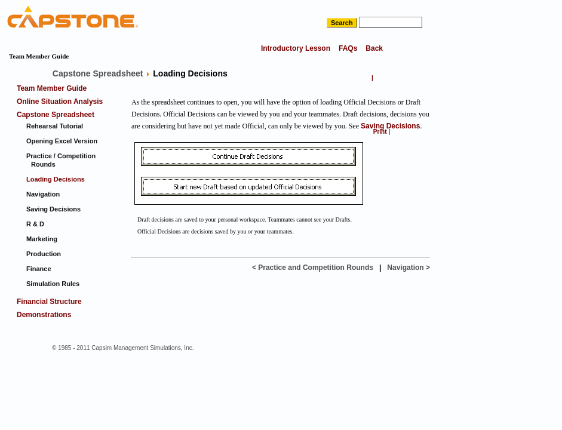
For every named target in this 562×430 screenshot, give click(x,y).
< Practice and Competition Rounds (312, 267)
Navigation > (408, 267)
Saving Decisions (390, 126)
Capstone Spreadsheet (98, 73)
